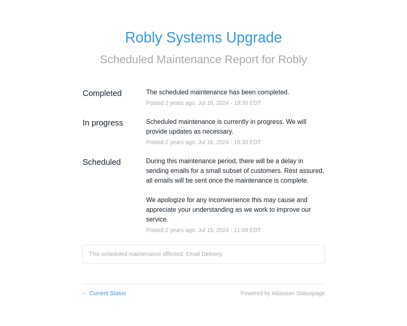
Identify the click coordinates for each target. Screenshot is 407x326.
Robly (292, 59)
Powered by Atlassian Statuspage (282, 293)
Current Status (104, 293)
